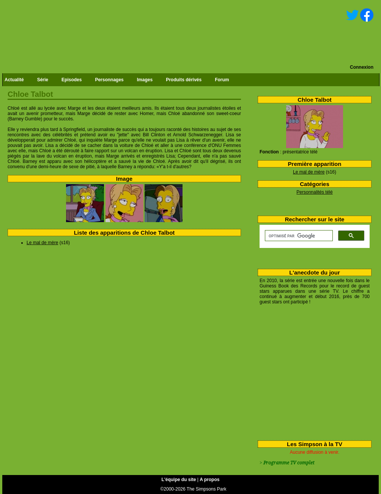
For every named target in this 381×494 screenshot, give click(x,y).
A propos (209, 479)
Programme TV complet (288, 463)
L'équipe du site (179, 479)
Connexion (361, 67)
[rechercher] (298, 235)
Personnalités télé (314, 192)
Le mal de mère (308, 172)
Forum (222, 79)
